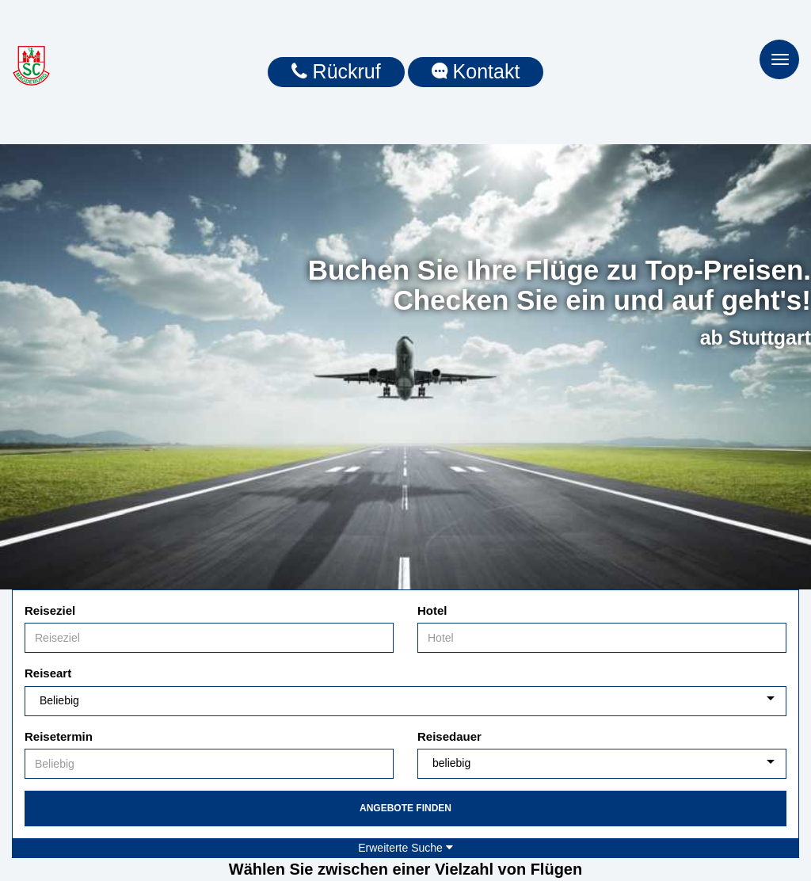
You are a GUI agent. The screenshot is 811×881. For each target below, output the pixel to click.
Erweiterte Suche (405, 847)
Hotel (432, 610)
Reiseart (48, 673)
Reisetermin (59, 736)
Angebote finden (405, 808)
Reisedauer (449, 736)
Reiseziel (50, 610)
